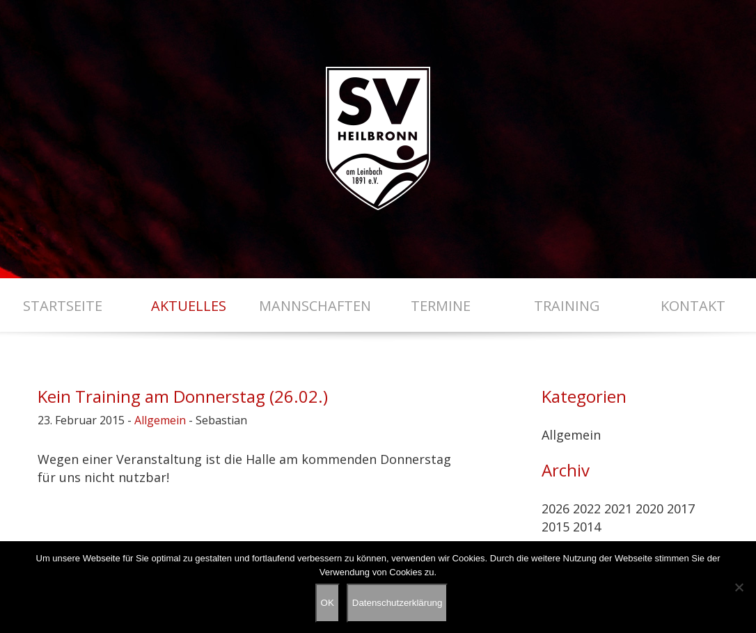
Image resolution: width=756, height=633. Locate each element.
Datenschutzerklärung (397, 603)
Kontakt (693, 305)
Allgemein (160, 420)
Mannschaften (315, 305)
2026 (555, 508)
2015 (555, 526)
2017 (681, 508)
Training (567, 305)
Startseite (62, 305)
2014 (587, 526)
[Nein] (739, 587)
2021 (618, 508)
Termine (441, 305)
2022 (587, 508)
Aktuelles (188, 305)
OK (327, 603)
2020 (649, 508)
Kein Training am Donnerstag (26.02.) (183, 396)
